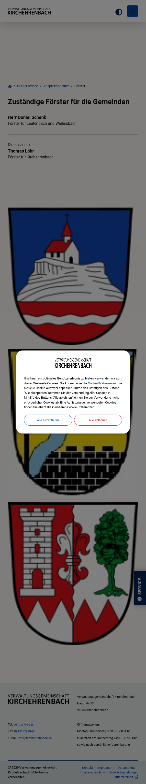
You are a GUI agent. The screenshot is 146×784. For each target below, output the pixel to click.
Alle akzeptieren (48, 420)
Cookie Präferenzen (102, 383)
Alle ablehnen (98, 420)
